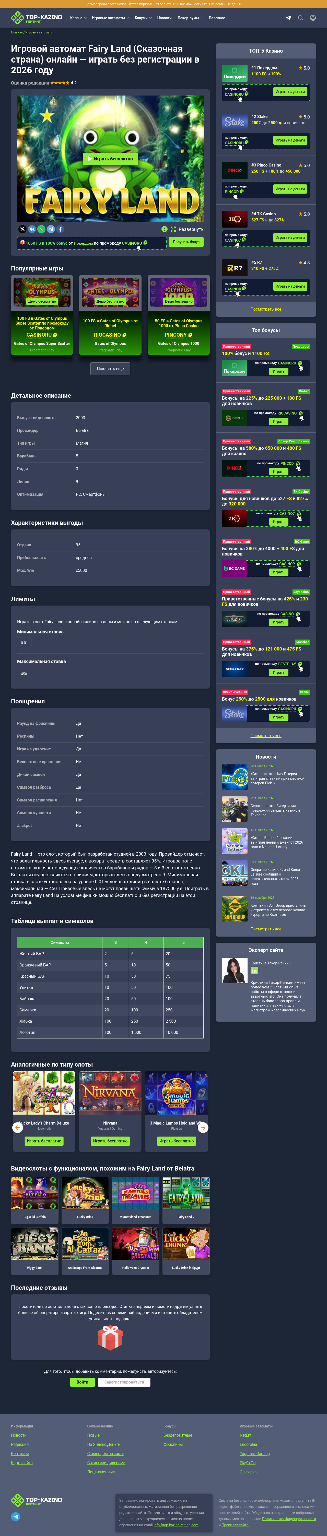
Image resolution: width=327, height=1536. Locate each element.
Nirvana (110, 1130)
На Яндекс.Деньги (103, 1452)
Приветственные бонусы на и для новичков (265, 604)
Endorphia (248, 1452)
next (203, 1135)
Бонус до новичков (259, 702)
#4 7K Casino (263, 213)
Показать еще (110, 376)
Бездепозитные (178, 1442)
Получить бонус (188, 242)
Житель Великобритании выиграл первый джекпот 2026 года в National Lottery (277, 846)
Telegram (288, 18)
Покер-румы (188, 18)
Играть (279, 372)
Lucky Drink (85, 1205)
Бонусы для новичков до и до (265, 502)
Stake (304, 696)
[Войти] (311, 18)
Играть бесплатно (110, 158)
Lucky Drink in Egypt (186, 1256)
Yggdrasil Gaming (255, 1461)
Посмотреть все (265, 309)
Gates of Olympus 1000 (178, 351)
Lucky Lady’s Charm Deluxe (44, 1130)
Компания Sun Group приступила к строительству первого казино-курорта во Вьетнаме (278, 914)
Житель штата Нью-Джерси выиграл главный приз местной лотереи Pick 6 (277, 782)
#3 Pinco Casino (266, 165)
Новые (93, 1442)
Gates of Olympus (110, 351)
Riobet (304, 392)
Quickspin (248, 1479)
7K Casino (301, 493)
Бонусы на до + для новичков (261, 401)
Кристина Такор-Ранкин (270, 967)
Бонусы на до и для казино (261, 452)
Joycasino (301, 594)
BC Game (302, 544)
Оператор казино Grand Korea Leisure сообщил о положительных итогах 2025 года (275, 881)
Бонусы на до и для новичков (261, 654)
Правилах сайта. (236, 1533)
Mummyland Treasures (135, 1205)
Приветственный (236, 346)
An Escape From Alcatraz (85, 1256)
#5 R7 (256, 262)
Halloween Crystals (135, 1256)
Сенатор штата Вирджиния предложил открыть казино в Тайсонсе (275, 814)
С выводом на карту (105, 1461)
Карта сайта (22, 1470)
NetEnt (245, 1442)
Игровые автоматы (108, 18)
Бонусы (141, 18)
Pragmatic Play (42, 358)
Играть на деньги (290, 92)
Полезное (217, 18)
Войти (82, 1389)
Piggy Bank (34, 1256)
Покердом (84, 243)
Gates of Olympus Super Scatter (42, 349)
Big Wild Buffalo (34, 1205)
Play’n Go (248, 1470)
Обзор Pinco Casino (293, 442)
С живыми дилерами (106, 1470)
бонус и (245, 353)
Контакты (20, 1461)
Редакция (20, 1452)
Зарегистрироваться (124, 1389)
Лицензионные (101, 1479)
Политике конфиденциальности (289, 1527)
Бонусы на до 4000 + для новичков (263, 553)
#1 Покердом (264, 67)
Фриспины (173, 1452)
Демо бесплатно (42, 304)
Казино (76, 18)
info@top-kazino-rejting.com (176, 1533)
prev (17, 1135)
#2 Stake (259, 116)
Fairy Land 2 (186, 1205)
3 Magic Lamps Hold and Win (176, 1130)
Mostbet (302, 645)
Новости (164, 18)
